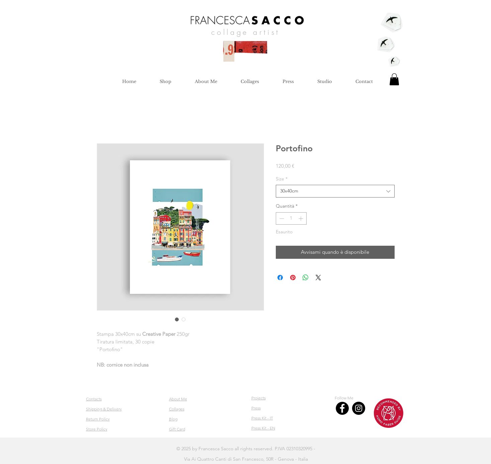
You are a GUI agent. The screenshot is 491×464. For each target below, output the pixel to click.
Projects (258, 397)
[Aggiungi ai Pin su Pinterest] (293, 278)
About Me (178, 398)
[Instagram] (358, 408)
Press (256, 407)
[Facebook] (342, 408)
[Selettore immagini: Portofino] (177, 319)
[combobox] (335, 191)
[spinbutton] (291, 218)
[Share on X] (318, 278)
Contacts (94, 398)
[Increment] (301, 218)
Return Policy (98, 418)
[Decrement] (281, 218)
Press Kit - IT (262, 417)
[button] (394, 79)
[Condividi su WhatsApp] (306, 278)
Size (282, 179)
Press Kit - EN (263, 428)
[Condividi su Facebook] (280, 278)
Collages (176, 408)
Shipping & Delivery (104, 408)
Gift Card (177, 429)
